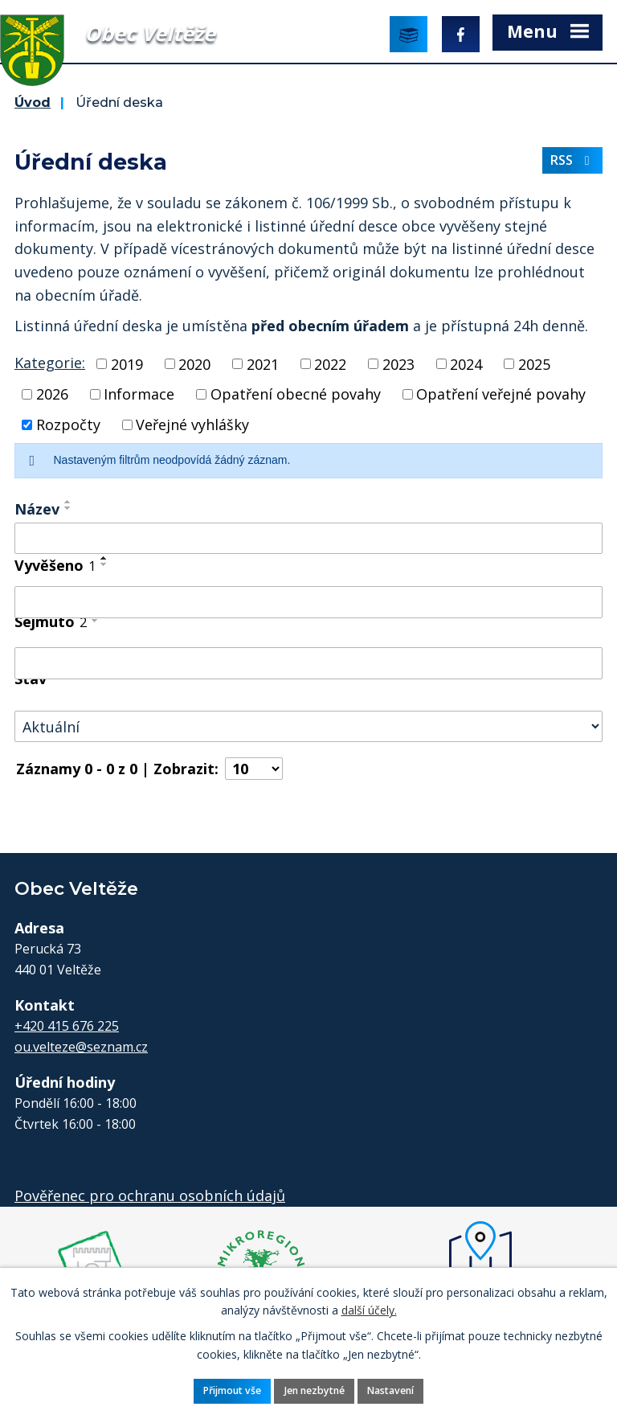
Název (36, 509)
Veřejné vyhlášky (192, 424)
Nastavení (390, 1390)
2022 (330, 363)
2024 (466, 363)
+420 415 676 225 (66, 1026)
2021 (263, 363)
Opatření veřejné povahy (501, 394)
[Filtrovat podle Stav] (308, 726)
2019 (127, 363)
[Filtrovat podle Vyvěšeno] (308, 602)
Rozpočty (68, 424)
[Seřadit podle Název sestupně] (68, 508)
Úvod (32, 102)
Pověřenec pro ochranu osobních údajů (149, 1195)
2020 (194, 363)
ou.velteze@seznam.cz (81, 1047)
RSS (572, 160)
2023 (398, 363)
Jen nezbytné (314, 1390)
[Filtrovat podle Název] (308, 539)
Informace (139, 394)
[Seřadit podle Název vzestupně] (68, 501)
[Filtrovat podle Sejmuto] (308, 663)
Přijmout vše (232, 1390)
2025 (534, 363)
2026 (52, 394)
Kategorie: (49, 362)
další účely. (369, 1310)
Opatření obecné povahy (295, 394)
